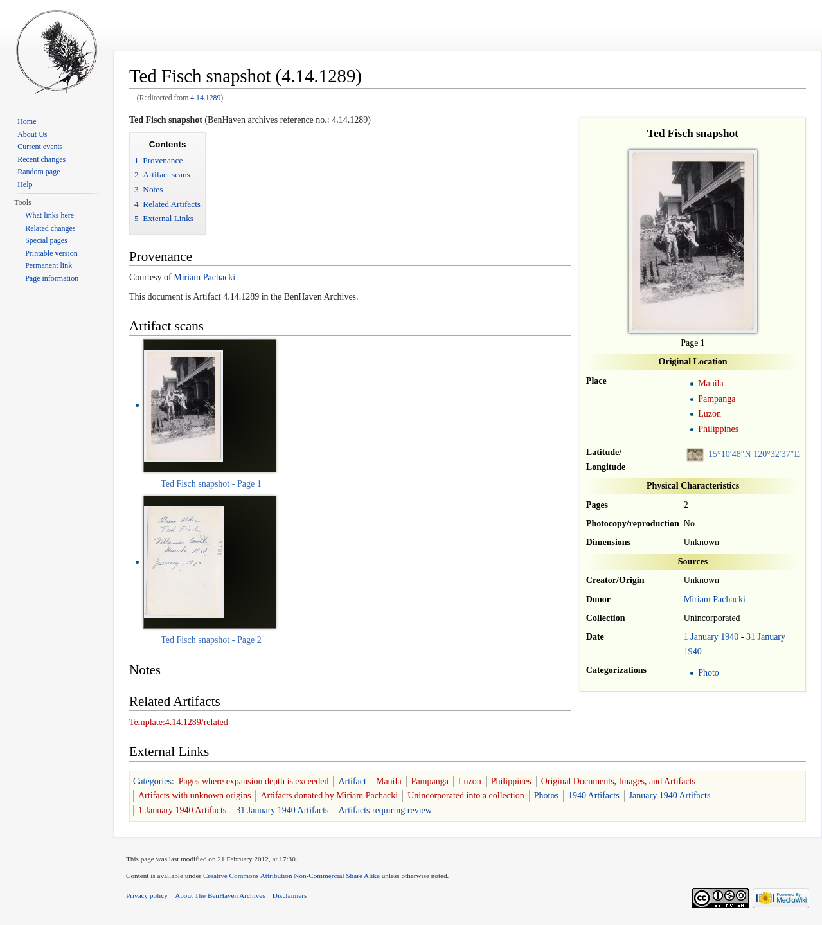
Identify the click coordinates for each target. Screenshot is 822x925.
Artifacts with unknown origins (194, 795)
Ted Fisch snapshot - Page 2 (211, 640)
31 (750, 637)
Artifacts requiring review (385, 810)
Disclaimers (290, 895)
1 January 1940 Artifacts (182, 810)
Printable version (51, 253)
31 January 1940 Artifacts (282, 810)
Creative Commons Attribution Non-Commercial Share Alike (291, 875)
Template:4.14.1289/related (178, 722)
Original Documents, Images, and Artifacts (618, 781)
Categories (152, 781)
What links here (49, 215)
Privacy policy (147, 895)
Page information (51, 278)
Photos (546, 795)
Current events (39, 146)
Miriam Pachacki (715, 599)
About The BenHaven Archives (220, 895)
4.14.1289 (205, 98)
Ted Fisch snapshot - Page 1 (211, 484)
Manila (711, 383)
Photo (708, 673)
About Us (32, 134)
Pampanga (716, 399)
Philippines (718, 429)
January (704, 637)
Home (26, 121)
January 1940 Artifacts (670, 795)
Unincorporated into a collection (465, 795)
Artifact (352, 781)
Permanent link (48, 265)
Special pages (46, 240)
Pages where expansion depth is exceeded (254, 781)
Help (24, 184)
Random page (38, 171)
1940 (729, 637)
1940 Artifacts (594, 795)
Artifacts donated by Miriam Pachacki (329, 795)
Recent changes (41, 159)
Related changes (50, 228)
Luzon (709, 413)
